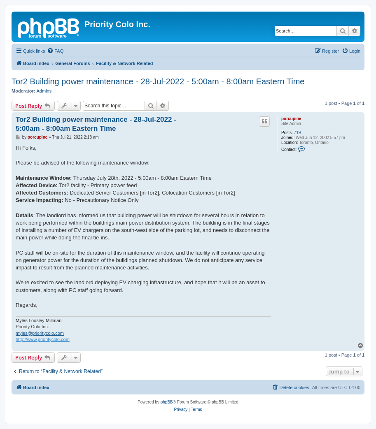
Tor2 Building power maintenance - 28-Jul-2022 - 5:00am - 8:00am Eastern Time (158, 81)
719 (297, 132)
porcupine (291, 118)
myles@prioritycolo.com (40, 333)
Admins (44, 90)
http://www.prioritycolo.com (43, 339)
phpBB (167, 402)
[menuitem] (55, 51)
